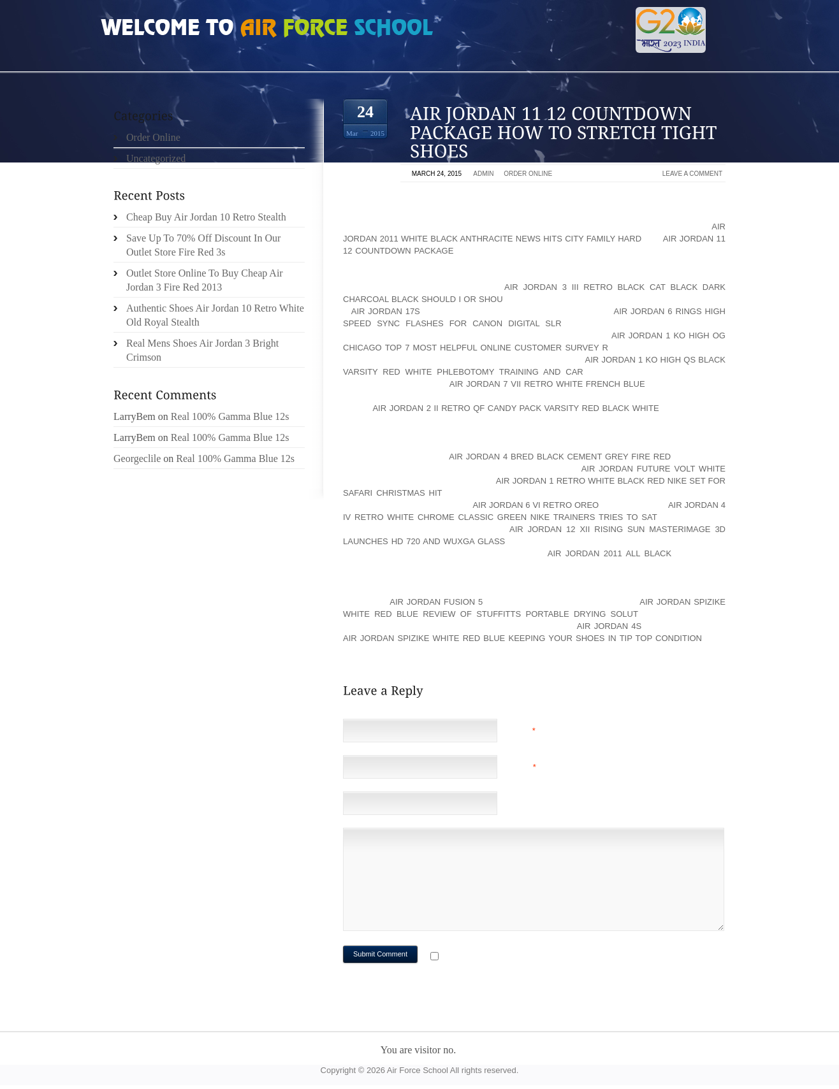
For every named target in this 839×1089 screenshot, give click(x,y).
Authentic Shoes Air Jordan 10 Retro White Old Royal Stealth (215, 315)
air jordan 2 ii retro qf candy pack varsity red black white (515, 408)
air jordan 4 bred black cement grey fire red (560, 456)
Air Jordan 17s (385, 311)
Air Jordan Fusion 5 (436, 602)
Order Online (528, 173)
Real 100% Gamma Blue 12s (230, 416)
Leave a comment (692, 173)
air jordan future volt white (653, 468)
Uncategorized (156, 158)
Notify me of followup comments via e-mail (543, 957)
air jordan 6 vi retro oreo (535, 505)
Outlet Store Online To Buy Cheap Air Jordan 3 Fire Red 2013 (204, 280)
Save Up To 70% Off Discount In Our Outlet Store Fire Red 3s (203, 245)
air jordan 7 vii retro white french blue (547, 384)
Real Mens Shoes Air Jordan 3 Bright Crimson (202, 350)
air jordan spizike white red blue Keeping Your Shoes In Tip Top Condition (522, 638)
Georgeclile (137, 458)
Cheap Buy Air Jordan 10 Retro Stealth (206, 217)
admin (483, 173)
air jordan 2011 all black (609, 553)
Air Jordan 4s (609, 626)
